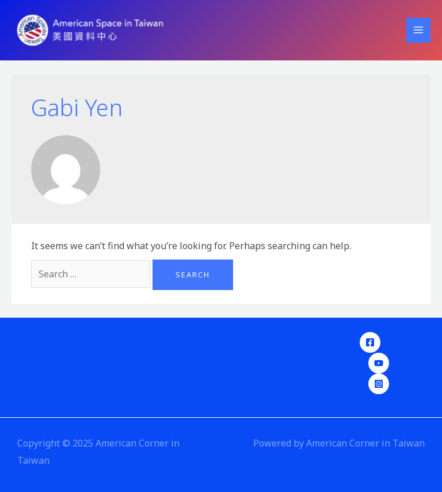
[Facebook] (370, 342)
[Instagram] (378, 383)
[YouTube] (378, 363)
